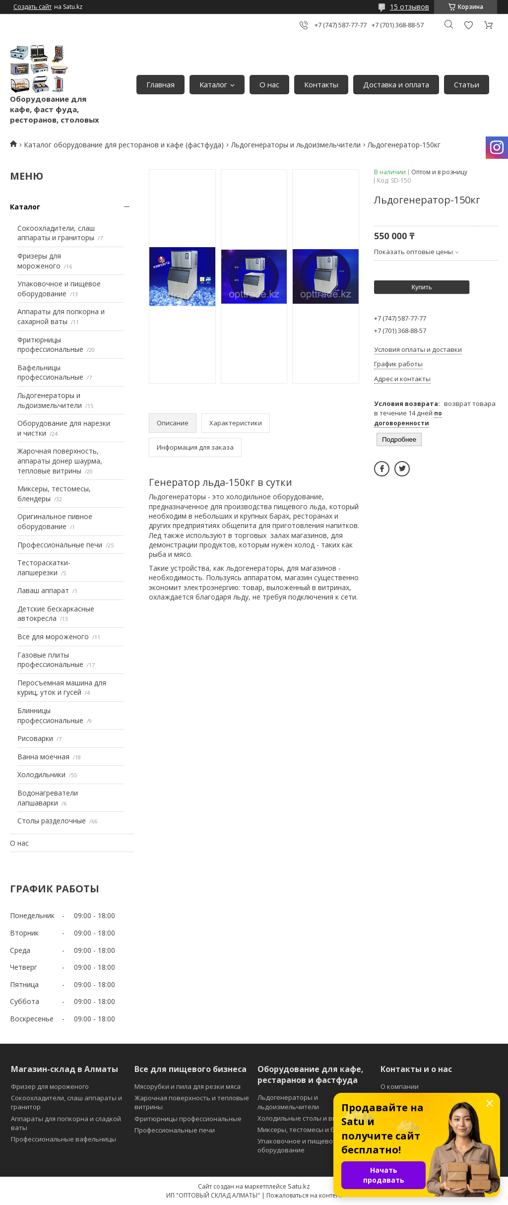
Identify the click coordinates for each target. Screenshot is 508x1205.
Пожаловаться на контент (304, 1195)
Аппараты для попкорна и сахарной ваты (61, 316)
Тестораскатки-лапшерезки (43, 567)
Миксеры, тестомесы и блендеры (310, 1129)
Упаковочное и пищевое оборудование (59, 288)
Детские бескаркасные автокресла (55, 613)
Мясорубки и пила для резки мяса (187, 1086)
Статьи (466, 84)
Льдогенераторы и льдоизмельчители (296, 144)
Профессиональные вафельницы (63, 1139)
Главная (160, 84)
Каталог (213, 84)
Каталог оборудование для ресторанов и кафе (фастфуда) (124, 144)
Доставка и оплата (396, 84)
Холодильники (41, 774)
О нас (269, 84)
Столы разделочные (51, 820)
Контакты (321, 84)
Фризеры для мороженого (39, 260)
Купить (421, 287)
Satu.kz (299, 1186)
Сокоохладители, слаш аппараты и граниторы (56, 233)
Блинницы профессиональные (50, 715)
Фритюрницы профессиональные (50, 344)
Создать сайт (32, 6)
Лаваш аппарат (43, 590)
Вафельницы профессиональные (50, 372)
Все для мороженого (53, 636)
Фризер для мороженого (50, 1086)
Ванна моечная (43, 756)
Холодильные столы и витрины (307, 1118)
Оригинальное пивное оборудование (54, 521)
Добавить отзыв (468, 25)
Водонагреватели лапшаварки (47, 797)
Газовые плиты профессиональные (50, 659)
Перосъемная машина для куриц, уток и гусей (61, 687)
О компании (400, 1086)
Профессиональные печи (59, 544)
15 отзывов (409, 6)
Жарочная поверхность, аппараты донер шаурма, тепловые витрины (59, 460)
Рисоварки (35, 738)
